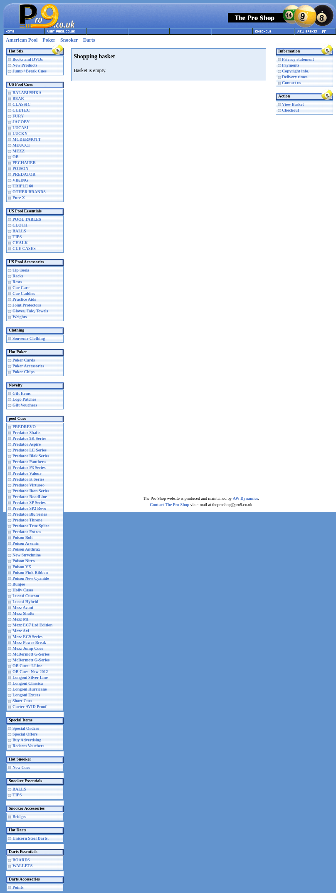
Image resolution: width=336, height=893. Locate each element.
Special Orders (25, 728)
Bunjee (18, 584)
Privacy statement (298, 59)
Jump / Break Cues (29, 71)
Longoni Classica (27, 683)
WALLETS (22, 865)
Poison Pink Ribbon (30, 572)
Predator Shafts (26, 432)
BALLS (19, 231)
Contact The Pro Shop (169, 504)
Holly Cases (22, 590)
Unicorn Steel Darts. (30, 838)
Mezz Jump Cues (27, 648)
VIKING (20, 180)
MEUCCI (21, 145)
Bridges (19, 816)
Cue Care (21, 287)
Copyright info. (295, 71)
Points (18, 887)
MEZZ (18, 151)
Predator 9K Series (29, 438)
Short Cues (22, 700)
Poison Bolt (22, 537)
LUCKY (19, 133)
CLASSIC (21, 104)
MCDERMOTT (26, 139)
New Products (24, 65)
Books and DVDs (27, 59)
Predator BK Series (29, 514)
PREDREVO (24, 426)
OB (15, 157)
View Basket (293, 104)
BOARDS (21, 860)
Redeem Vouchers (28, 745)
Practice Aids (24, 299)
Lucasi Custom (25, 596)
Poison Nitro (23, 561)
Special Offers (24, 734)
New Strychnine (26, 555)
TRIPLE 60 (22, 186)
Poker (48, 40)
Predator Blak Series (30, 456)
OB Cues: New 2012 (30, 671)
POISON (20, 168)
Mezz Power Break (29, 642)
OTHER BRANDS (29, 192)
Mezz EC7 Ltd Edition (32, 625)
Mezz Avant (22, 607)
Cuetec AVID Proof (29, 706)
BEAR (18, 98)
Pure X (18, 197)
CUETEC (21, 110)
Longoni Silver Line (30, 677)
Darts (89, 40)
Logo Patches (24, 399)
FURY (18, 116)
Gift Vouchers (24, 405)
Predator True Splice (30, 526)
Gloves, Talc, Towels (30, 311)
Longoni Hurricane (29, 689)
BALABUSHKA (27, 92)
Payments (290, 65)
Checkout (290, 110)
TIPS (17, 236)
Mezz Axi (20, 631)
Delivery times (294, 77)
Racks (17, 276)
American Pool (21, 40)
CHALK (20, 242)
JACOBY (21, 122)
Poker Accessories (28, 366)
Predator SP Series (29, 502)
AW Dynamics (245, 498)
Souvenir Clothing (28, 338)
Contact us (291, 82)
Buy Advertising (26, 740)
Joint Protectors (26, 305)
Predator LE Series (29, 450)
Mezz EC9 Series (27, 636)
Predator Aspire (26, 444)
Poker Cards (23, 360)
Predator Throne (27, 520)
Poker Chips (23, 371)
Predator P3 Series (29, 467)
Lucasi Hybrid (25, 601)
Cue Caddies (23, 293)
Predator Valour (26, 473)
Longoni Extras (26, 695)
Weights (19, 316)
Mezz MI (20, 619)
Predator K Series (28, 479)
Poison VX (21, 566)
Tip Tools (20, 270)
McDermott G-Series (30, 654)
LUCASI (20, 127)
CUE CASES (24, 248)
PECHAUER (24, 162)
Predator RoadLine (29, 496)
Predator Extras (26, 531)
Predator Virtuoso (28, 485)
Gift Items (21, 393)
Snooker (69, 40)
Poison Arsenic (25, 543)
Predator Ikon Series (30, 491)
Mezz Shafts (23, 613)
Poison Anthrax (26, 549)
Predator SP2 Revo (29, 508)
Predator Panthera (29, 461)
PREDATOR (23, 174)
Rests (17, 281)
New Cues (21, 767)
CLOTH (19, 225)
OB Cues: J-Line (27, 666)
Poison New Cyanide (30, 578)
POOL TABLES (26, 219)
